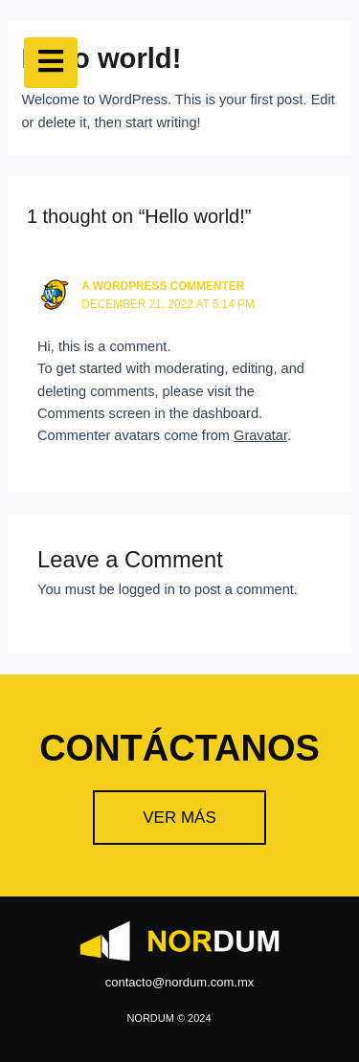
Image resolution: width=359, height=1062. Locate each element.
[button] (179, 817)
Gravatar (260, 435)
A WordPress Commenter (162, 286)
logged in (147, 589)
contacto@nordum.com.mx (180, 982)
